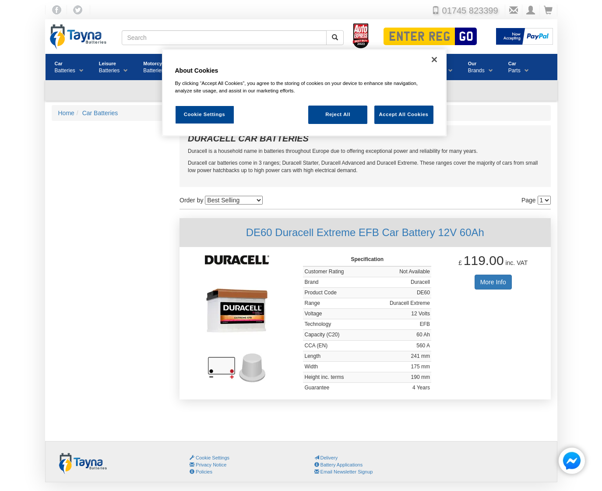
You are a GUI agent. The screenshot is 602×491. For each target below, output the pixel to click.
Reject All (337, 114)
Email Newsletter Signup (343, 471)
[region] (304, 92)
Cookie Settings (212, 457)
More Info (493, 282)
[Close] (434, 59)
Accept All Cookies (404, 114)
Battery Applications (338, 464)
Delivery (326, 457)
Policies (201, 471)
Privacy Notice (208, 464)
